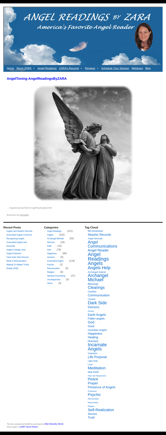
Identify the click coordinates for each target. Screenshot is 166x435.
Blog (148, 68)
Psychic (50, 264)
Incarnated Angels (55, 261)
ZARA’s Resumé (71, 68)
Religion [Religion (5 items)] (91, 406)
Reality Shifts (12, 268)
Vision (50, 283)
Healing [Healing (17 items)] (93, 337)
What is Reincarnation (16, 261)
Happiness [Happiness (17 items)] (95, 333)
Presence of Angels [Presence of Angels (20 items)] (101, 387)
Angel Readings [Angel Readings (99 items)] (98, 256)
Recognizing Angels (15, 238)
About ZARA (25, 68)
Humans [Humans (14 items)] (93, 341)
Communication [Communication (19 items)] (99, 295)
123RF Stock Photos (28, 427)
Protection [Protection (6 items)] (92, 391)
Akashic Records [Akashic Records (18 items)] (99, 234)
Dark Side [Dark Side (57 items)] (97, 302)
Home (10, 68)
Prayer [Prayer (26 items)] (93, 383)
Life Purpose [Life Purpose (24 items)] (97, 357)
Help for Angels (16, 70)
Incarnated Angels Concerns (19, 235)
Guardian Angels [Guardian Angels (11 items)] (97, 329)
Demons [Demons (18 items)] (93, 307)
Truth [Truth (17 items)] (91, 417)
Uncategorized (53, 279)
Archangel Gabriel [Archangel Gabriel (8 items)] (97, 272)
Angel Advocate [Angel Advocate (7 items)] (95, 238)
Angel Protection (13, 253)
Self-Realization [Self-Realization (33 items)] (101, 410)
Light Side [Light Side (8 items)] (93, 361)
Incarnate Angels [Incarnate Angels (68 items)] (97, 347)
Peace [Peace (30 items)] (93, 379)
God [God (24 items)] (91, 322)
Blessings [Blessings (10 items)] (93, 284)
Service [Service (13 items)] (92, 413)
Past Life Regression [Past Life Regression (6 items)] (97, 376)
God (49, 250)
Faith (49, 246)
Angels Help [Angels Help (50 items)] (99, 267)
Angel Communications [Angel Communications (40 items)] (102, 244)
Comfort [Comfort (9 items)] (92, 291)
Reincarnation (53, 268)
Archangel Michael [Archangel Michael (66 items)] (98, 277)
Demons (51, 242)
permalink (24, 215)
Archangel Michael (55, 238)
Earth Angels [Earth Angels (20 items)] (97, 314)
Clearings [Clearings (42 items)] (96, 287)
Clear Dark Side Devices (17, 257)
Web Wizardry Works (53, 424)
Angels (50, 235)
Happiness (52, 253)
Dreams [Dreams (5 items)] (91, 311)
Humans (51, 257)
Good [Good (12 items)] (91, 326)
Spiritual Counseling (56, 276)
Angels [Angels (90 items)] (95, 263)
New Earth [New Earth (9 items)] (93, 372)
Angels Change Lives (16, 250)
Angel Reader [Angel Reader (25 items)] (98, 250)
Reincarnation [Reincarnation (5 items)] (93, 399)
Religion (50, 272)
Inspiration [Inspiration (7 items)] (93, 353)
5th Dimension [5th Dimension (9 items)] (95, 231)
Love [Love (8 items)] (90, 364)
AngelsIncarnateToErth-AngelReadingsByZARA (30, 208)
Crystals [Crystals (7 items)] (91, 299)
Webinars (137, 68)
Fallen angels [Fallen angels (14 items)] (96, 318)
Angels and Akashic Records (19, 231)
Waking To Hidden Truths (17, 264)
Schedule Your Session (115, 68)
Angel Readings (47, 68)
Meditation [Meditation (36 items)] (97, 368)
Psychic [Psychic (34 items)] (94, 394)
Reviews (92, 68)
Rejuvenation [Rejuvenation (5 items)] (93, 402)
